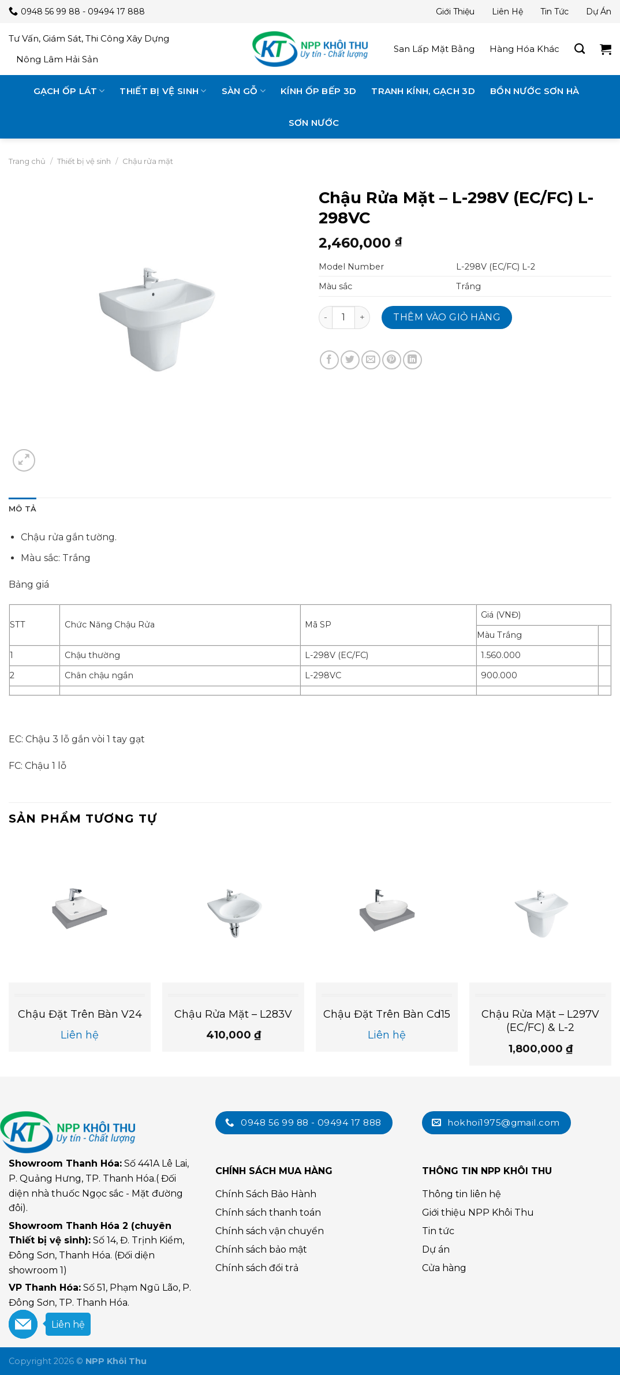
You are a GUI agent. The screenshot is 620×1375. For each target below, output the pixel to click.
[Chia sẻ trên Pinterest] (391, 359)
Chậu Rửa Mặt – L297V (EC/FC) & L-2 (540, 1021)
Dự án (598, 11)
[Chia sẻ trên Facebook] (329, 359)
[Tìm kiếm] (579, 49)
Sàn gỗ (244, 90)
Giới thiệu (455, 11)
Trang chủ (27, 161)
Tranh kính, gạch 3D (423, 90)
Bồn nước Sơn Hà (535, 90)
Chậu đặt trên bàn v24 (80, 1014)
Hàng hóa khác (524, 48)
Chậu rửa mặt (147, 161)
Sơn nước (314, 122)
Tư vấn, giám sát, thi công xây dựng (89, 38)
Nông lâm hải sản (57, 59)
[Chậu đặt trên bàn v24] (80, 911)
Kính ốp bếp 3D (318, 90)
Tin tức (554, 11)
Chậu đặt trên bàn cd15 (386, 1014)
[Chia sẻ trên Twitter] (350, 359)
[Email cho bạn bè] (370, 359)
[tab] (22, 509)
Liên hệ (507, 11)
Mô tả (22, 509)
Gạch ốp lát (69, 90)
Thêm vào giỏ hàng (447, 317)
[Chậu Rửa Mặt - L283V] (233, 911)
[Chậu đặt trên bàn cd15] (387, 911)
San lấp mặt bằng (434, 48)
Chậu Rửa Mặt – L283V (233, 1014)
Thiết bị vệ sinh (162, 90)
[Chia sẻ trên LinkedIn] (412, 359)
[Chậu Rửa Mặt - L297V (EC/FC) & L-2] (540, 911)
